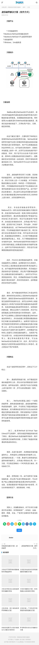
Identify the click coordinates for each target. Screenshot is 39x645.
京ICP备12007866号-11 (10, 642)
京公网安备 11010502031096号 (26, 642)
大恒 (19, 530)
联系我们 (28, 639)
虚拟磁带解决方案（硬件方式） (29, 547)
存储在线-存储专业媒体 (19, 2)
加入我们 (22, 639)
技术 (24, 7)
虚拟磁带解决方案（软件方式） (16, 12)
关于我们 (10, 639)
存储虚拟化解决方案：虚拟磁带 (10, 547)
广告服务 (16, 639)
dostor (11, 537)
